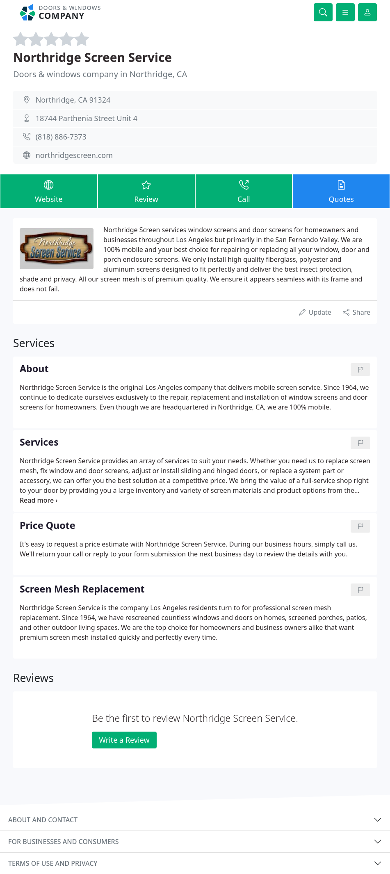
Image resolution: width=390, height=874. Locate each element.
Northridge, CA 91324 (73, 100)
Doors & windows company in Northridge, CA (100, 74)
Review (146, 191)
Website (49, 191)
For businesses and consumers (63, 841)
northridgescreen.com (74, 155)
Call (244, 191)
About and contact (43, 819)
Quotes (341, 191)
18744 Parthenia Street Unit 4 (86, 118)
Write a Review (124, 740)
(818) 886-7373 (61, 137)
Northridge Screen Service (92, 57)
